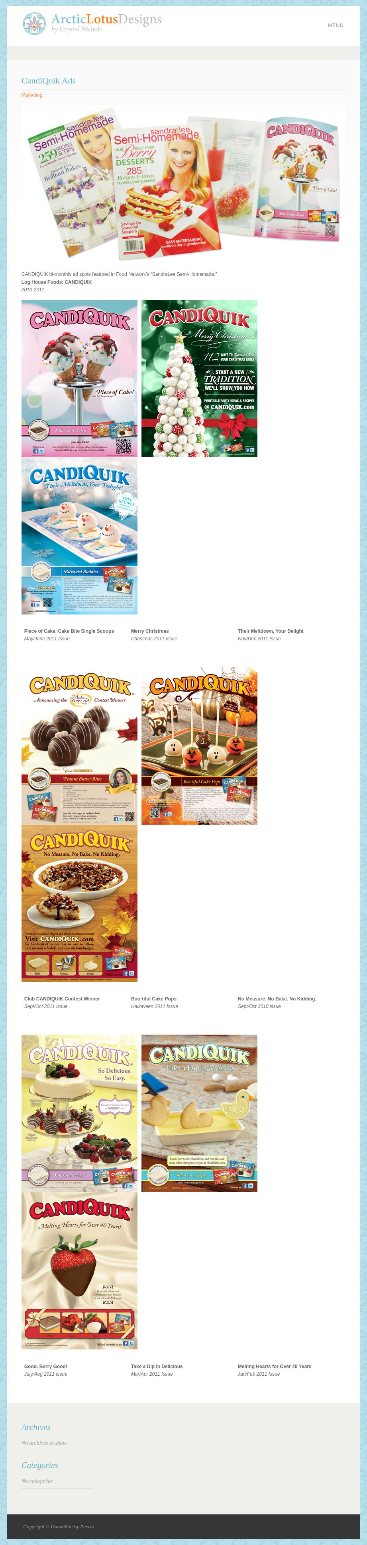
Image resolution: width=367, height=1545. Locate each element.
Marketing (32, 95)
